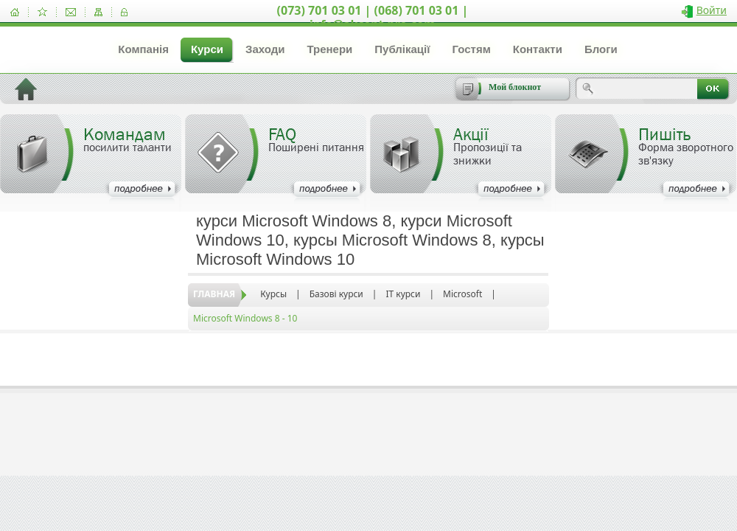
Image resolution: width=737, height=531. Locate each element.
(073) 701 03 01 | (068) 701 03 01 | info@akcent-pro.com (373, 17)
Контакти (537, 49)
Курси (207, 49)
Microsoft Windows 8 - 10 (245, 318)
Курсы (273, 294)
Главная (214, 294)
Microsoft (462, 294)
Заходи (264, 49)
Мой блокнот (515, 87)
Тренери (329, 49)
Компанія (143, 49)
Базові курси (336, 294)
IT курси (402, 294)
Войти (711, 10)
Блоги (601, 49)
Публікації (402, 49)
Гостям (471, 49)
